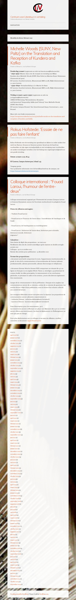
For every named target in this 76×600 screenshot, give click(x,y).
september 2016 (15, 554)
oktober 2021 (14, 432)
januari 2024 (14, 388)
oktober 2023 (14, 396)
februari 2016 (14, 568)
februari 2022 (14, 424)
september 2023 (15, 399)
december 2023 (15, 390)
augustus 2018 (14, 504)
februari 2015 (14, 576)
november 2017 (15, 526)
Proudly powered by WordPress (19, 594)
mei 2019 (13, 482)
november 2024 (15, 363)
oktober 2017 (14, 529)
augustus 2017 (14, 532)
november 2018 (15, 496)
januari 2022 (14, 426)
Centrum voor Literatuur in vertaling (27, 16)
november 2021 (15, 429)
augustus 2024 (14, 371)
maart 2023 (13, 407)
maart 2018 (14, 518)
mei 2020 (13, 462)
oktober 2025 (14, 343)
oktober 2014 (14, 581)
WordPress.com (43, 594)
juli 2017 (12, 534)
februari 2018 (14, 521)
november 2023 (15, 393)
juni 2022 (13, 415)
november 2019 (15, 473)
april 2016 (13, 562)
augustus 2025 (14, 346)
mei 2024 (13, 376)
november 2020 (15, 454)
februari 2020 (14, 468)
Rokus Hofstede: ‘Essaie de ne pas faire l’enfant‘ (36, 132)
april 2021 (13, 440)
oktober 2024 (14, 365)
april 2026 (13, 335)
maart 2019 (14, 487)
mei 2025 (13, 352)
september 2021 (15, 435)
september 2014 (15, 584)
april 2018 (13, 515)
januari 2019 (14, 493)
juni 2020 (13, 460)
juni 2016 (13, 557)
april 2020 (13, 465)
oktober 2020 (14, 457)
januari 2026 (14, 338)
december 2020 (15, 451)
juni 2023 (13, 401)
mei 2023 (13, 404)
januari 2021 (14, 449)
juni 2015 (13, 573)
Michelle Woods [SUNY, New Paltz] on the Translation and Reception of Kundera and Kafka (35, 56)
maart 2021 (13, 443)
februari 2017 (14, 543)
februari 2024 (14, 385)
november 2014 (15, 579)
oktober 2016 (14, 551)
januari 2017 (14, 545)
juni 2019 (13, 479)
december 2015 (15, 570)
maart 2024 (14, 382)
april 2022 (13, 418)
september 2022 (15, 412)
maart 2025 (14, 354)
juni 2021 (13, 437)
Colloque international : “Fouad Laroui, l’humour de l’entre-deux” (36, 186)
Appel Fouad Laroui (34, 321)
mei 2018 (13, 512)
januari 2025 (14, 360)
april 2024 (13, 379)
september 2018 (15, 501)
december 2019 (15, 471)
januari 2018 (14, 523)
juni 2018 (13, 509)
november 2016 (15, 548)
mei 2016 (13, 559)
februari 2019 (14, 490)
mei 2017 (13, 537)
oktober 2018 (14, 498)
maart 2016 (14, 565)
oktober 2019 (14, 476)
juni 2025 (13, 349)
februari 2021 (14, 446)
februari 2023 (14, 410)
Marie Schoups (31, 66)
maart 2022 (14, 421)
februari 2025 (14, 357)
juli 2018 (12, 507)
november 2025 (15, 340)
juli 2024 (12, 374)
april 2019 (13, 485)
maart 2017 (13, 540)
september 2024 (15, 368)
